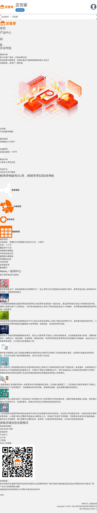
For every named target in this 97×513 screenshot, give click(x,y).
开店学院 (5, 48)
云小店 (3, 437)
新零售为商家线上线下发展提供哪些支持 (17, 353)
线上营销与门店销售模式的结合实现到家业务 (19, 367)
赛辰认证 (34, 484)
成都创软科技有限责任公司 (11, 489)
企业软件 (5, 17)
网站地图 (16, 486)
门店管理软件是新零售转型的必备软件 (16, 413)
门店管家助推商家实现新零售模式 (14, 304)
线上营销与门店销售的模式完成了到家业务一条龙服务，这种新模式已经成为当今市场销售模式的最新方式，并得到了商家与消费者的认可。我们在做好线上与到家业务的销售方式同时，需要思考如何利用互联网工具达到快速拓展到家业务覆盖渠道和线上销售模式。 (48, 370)
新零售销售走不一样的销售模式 (13, 289)
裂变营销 (4, 239)
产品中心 (5, 32)
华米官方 (84, 504)
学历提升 (55, 484)
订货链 (3, 440)
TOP (2, 495)
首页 (3, 28)
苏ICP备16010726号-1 (88, 509)
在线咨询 (4, 432)
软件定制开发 (5, 484)
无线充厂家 (89, 484)
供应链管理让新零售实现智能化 (13, 321)
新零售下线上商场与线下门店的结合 (15, 399)
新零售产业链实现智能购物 (11, 335)
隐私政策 (93, 504)
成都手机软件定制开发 (20, 484)
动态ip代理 (72, 484)
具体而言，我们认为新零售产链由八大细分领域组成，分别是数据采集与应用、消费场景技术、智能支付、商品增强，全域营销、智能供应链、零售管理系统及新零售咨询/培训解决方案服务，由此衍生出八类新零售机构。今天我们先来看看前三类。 (48, 338)
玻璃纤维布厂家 (44, 484)
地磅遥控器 (63, 484)
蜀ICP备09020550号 (31, 489)
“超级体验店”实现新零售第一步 (13, 384)
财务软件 (81, 484)
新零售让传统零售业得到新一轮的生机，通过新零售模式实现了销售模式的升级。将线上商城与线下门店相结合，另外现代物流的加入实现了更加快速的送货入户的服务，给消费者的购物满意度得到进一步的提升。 (48, 306)
